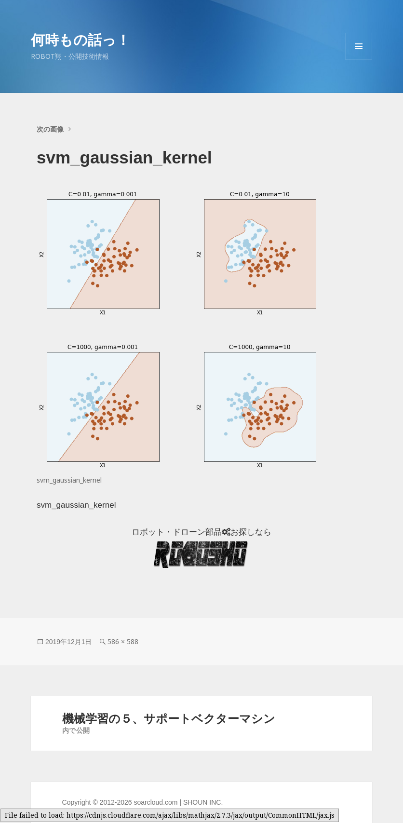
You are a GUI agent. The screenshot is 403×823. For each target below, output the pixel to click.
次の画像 (50, 129)
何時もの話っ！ (80, 39)
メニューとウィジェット (359, 59)
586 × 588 (122, 641)
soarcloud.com (155, 802)
